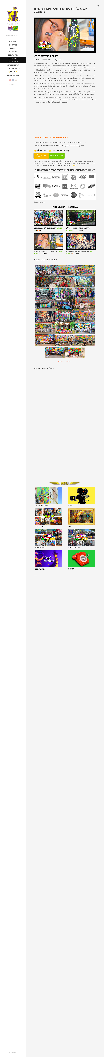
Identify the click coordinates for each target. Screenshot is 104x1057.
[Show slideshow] (64, 361)
